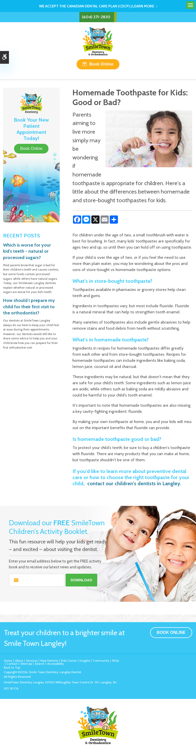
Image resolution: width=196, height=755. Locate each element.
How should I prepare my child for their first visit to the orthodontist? (29, 307)
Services (32, 660)
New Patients (49, 660)
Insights (85, 660)
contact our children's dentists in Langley (133, 483)
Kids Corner (69, 660)
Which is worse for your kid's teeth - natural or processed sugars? (27, 251)
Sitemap (26, 664)
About (19, 660)
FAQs (115, 660)
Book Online (101, 64)
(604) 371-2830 (96, 17)
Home (8, 660)
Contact (12, 664)
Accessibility (55, 664)
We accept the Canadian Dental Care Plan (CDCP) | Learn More (96, 6)
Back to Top (12, 667)
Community (101, 660)
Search (39, 664)
